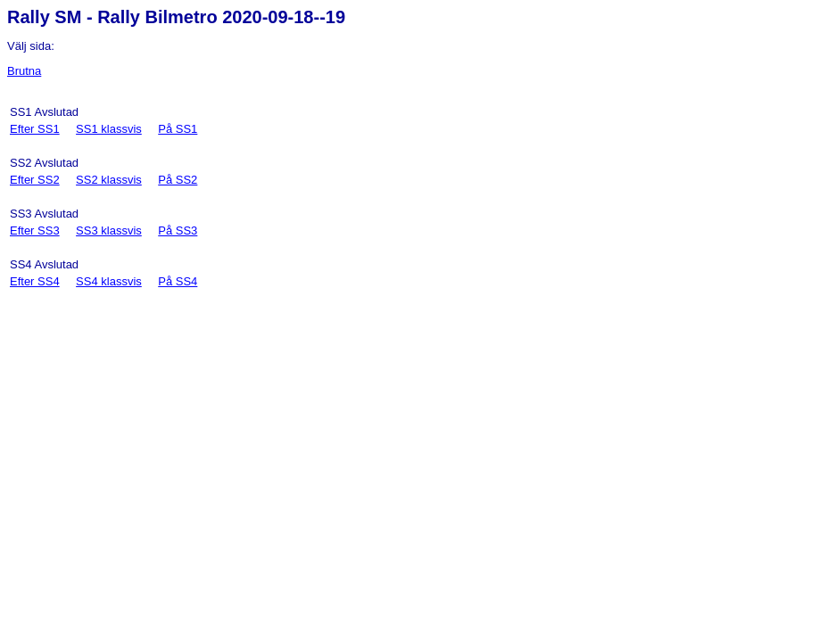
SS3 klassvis (109, 230)
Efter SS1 (35, 129)
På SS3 (177, 230)
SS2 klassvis (109, 179)
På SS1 (177, 129)
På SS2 (177, 179)
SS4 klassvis (109, 281)
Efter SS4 (35, 281)
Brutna (24, 71)
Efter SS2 (35, 179)
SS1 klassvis (109, 129)
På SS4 (177, 281)
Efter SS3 (35, 230)
